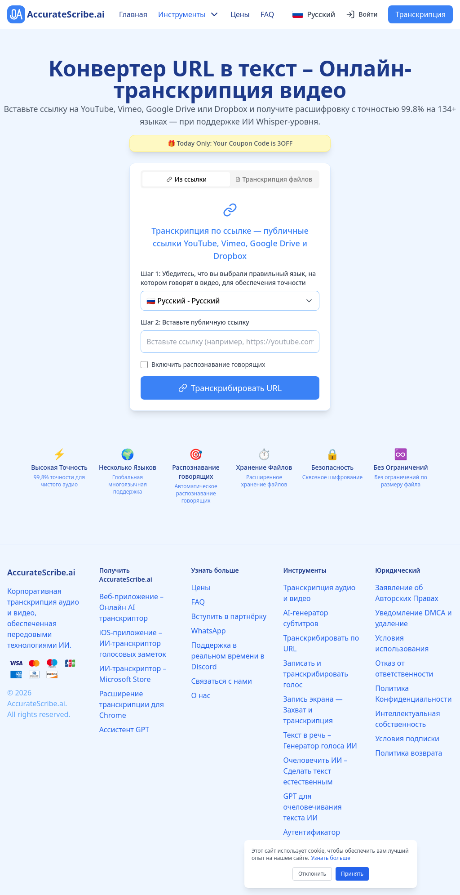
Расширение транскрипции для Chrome (131, 704)
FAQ (267, 14)
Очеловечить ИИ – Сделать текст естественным (315, 771)
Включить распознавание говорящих (208, 364)
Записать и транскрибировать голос (315, 674)
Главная (133, 14)
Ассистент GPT (124, 730)
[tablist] (230, 179)
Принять (352, 873)
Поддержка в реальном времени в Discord (228, 656)
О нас (201, 695)
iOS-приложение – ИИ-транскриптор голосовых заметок (132, 643)
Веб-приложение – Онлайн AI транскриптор (131, 607)
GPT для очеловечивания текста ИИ (312, 807)
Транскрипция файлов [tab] (273, 179)
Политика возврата (408, 753)
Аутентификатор (311, 832)
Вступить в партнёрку (229, 616)
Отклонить (312, 873)
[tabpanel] (230, 296)
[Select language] (313, 14)
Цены (240, 14)
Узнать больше (330, 858)
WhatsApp (208, 631)
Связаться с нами (221, 681)
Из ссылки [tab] (187, 179)
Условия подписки (407, 739)
